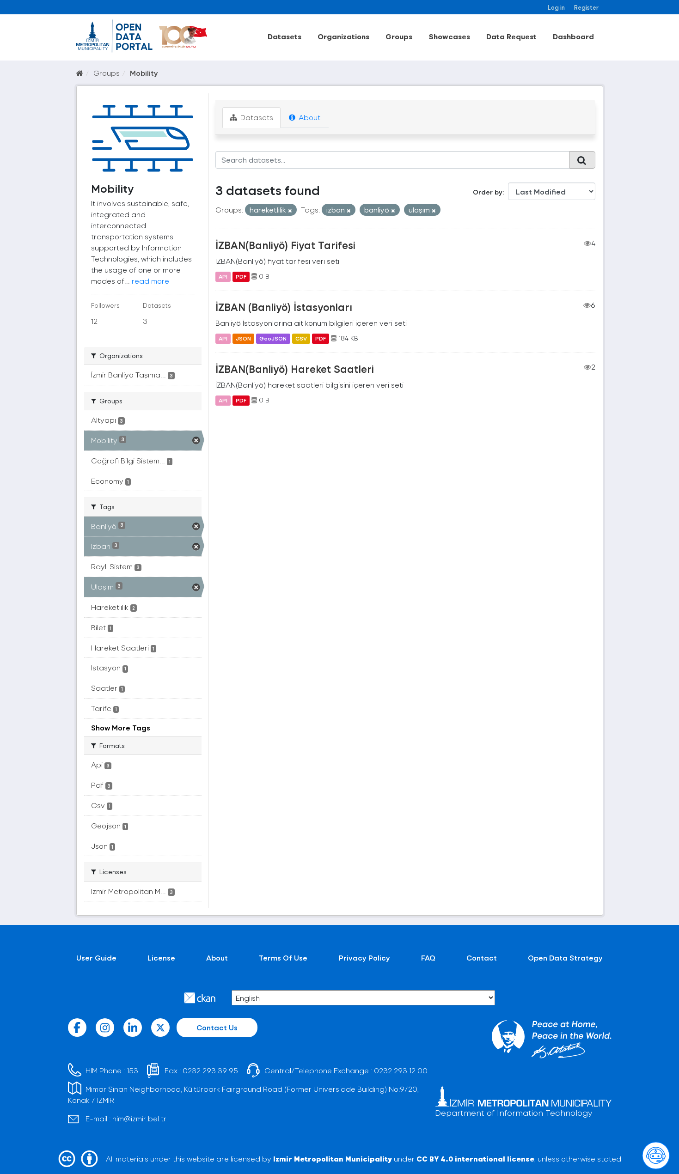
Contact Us (217, 1027)
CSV (301, 338)
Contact (481, 957)
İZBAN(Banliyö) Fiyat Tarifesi (285, 245)
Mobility (144, 73)
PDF (241, 276)
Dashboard (573, 36)
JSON (243, 338)
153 (132, 1070)
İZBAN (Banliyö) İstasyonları (283, 307)
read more (150, 281)
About (304, 117)
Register (586, 7)
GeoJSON (273, 338)
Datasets (284, 36)
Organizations (343, 36)
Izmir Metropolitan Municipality (332, 1158)
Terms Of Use (283, 957)
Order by (487, 192)
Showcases (449, 36)
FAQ (428, 957)
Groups (398, 36)
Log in (556, 7)
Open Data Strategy (565, 957)
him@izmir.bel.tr (139, 1118)
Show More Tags (120, 727)
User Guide (96, 957)
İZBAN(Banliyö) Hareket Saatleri (294, 369)
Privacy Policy (364, 957)
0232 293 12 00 (401, 1070)
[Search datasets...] (392, 160)
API (223, 276)
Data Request (511, 36)
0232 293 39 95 (210, 1070)
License (161, 957)
